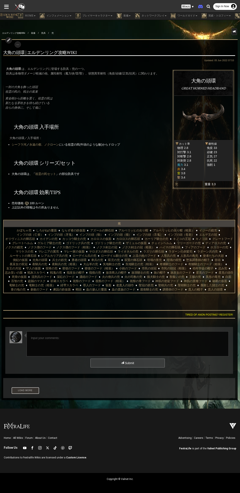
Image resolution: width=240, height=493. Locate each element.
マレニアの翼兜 (216, 247)
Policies (230, 437)
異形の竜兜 (143, 276)
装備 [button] (124, 15)
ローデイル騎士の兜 (46, 255)
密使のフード (210, 264)
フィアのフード (145, 247)
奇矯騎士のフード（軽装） (122, 264)
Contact (52, 437)
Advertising (185, 437)
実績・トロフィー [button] (216, 15)
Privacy (219, 437)
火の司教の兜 (64, 276)
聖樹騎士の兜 (115, 285)
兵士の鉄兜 (206, 255)
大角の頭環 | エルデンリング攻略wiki (38, 52)
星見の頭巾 (147, 272)
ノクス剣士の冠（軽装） (89, 247)
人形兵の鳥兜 (121, 255)
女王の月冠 (152, 264)
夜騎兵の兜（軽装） (200, 260)
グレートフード (169, 238)
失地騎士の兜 (28, 264)
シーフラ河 (17, 144)
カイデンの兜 (226, 234)
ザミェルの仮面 (84, 243)
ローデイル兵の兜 (16, 255)
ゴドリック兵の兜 (25, 243)
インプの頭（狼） (52, 234)
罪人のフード (20, 285)
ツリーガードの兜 (136, 243)
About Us (40, 437)
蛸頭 (225, 285)
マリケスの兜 (192, 247)
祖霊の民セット (44, 174)
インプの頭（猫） (80, 234)
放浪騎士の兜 (62, 272)
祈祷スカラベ (215, 276)
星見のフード (126, 272)
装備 (33, 33)
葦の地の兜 (164, 285)
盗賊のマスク (192, 276)
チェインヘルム (109, 243)
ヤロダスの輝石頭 (45, 251)
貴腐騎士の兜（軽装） (187, 289)
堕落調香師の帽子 (117, 260)
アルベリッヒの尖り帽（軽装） (160, 230)
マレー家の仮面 (18, 251)
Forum (29, 437)
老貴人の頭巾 (53, 285)
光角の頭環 (187, 255)
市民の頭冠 (67, 268)
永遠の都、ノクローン (42, 144)
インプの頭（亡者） (221, 230)
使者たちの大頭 (145, 255)
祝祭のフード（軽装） (42, 281)
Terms (209, 437)
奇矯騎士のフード (88, 264)
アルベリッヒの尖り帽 (120, 230)
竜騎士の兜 (171, 281)
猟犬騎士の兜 (86, 276)
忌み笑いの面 (159, 268)
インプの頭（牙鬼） (22, 234)
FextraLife (185, 448)
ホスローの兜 (170, 247)
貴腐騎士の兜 (159, 289)
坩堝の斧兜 (73, 260)
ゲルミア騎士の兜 (222, 238)
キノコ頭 (148, 238)
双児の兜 (33, 260)
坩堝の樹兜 (93, 260)
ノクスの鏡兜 (187, 243)
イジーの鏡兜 (195, 230)
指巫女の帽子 (221, 268)
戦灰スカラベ (182, 268)
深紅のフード (214, 272)
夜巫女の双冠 (153, 260)
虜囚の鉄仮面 (208, 285)
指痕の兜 (17, 272)
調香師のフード (95, 289)
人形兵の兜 (100, 255)
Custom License (76, 457)
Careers (198, 437)
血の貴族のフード (46, 289)
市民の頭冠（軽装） (93, 268)
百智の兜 (173, 276)
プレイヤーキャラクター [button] (94, 15)
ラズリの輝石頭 (98, 251)
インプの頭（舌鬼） (110, 234)
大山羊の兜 (225, 260)
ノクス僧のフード (213, 243)
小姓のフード (47, 268)
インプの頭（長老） (141, 234)
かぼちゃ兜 (10, 230)
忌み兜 (141, 268)
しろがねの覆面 (33, 230)
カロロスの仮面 (48, 238)
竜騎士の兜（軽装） (197, 281)
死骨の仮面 (167, 272)
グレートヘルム (195, 238)
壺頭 (137, 260)
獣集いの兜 (107, 276)
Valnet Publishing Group (221, 448)
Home (7, 437)
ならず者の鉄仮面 (60, 230)
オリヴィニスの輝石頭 (197, 234)
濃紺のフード (19, 276)
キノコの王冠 (129, 238)
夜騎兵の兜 (174, 260)
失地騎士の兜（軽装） (57, 264)
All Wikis (18, 437)
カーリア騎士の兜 (103, 238)
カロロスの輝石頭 (75, 238)
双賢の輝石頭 (52, 260)
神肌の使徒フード (99, 281)
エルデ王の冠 (168, 234)
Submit (127, 363)
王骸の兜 (126, 276)
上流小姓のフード (76, 255)
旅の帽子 (81, 272)
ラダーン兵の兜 (152, 251)
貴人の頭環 (137, 289)
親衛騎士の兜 (71, 289)
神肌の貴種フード (128, 281)
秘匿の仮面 (152, 281)
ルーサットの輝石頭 (180, 251)
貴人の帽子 (118, 289)
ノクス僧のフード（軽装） (24, 247)
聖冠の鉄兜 (74, 285)
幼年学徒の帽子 (121, 268)
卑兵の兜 (16, 260)
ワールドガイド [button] (184, 15)
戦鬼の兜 (201, 268)
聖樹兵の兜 (93, 285)
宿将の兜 (190, 264)
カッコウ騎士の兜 (21, 238)
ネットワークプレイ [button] (150, 15)
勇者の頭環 (226, 255)
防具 (43, 33)
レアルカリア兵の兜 (212, 251)
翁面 (36, 285)
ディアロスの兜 (163, 243)
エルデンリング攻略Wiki (13, 33)
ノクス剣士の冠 (57, 247)
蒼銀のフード (185, 285)
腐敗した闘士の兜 (140, 285)
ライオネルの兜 (72, 251)
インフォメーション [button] (55, 15)
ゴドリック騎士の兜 (55, 243)
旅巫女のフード (102, 272)
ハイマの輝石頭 (120, 247)
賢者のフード (216, 289)
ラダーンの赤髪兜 (125, 251)
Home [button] (26, 15)
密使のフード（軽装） (18, 268)
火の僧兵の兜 (41, 276)
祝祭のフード (14, 281)
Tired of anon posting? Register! (211, 314)
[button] (187, 6)
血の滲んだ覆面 (19, 289)
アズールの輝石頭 (89, 230)
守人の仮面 (172, 264)
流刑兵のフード (189, 272)
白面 (159, 276)
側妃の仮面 (167, 255)
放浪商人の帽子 (37, 272)
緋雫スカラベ (224, 281)
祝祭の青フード (72, 281)
